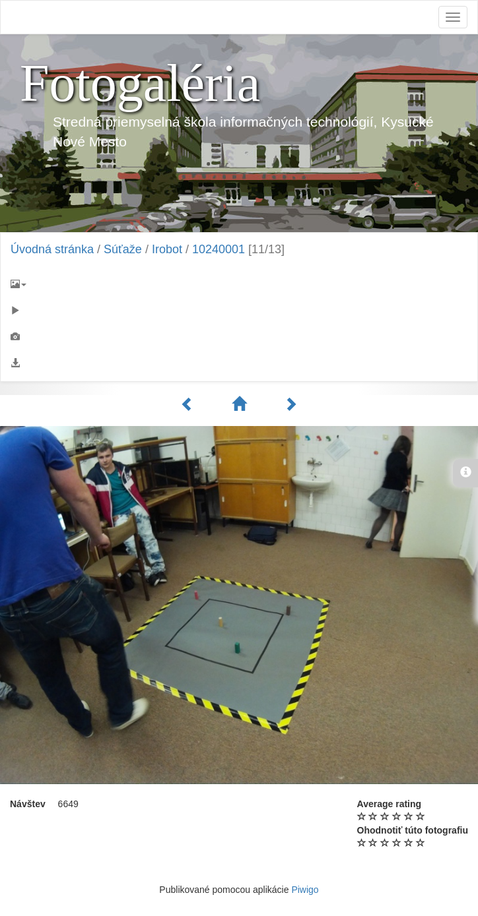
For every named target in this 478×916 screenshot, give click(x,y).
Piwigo (304, 889)
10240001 (218, 249)
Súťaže (123, 249)
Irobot (167, 249)
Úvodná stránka (52, 249)
